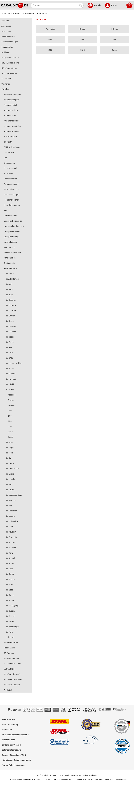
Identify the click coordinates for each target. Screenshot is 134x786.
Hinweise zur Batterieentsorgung (16, 760)
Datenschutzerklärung (11, 750)
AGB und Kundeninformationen (16, 735)
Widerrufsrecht (8, 740)
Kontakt (97, 5)
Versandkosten (67, 775)
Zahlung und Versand (11, 745)
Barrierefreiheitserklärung (13, 765)
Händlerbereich (8, 719)
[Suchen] (54, 5)
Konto (114, 5)
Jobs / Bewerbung (10, 725)
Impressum (7, 730)
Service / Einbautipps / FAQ (14, 755)
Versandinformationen (118, 779)
